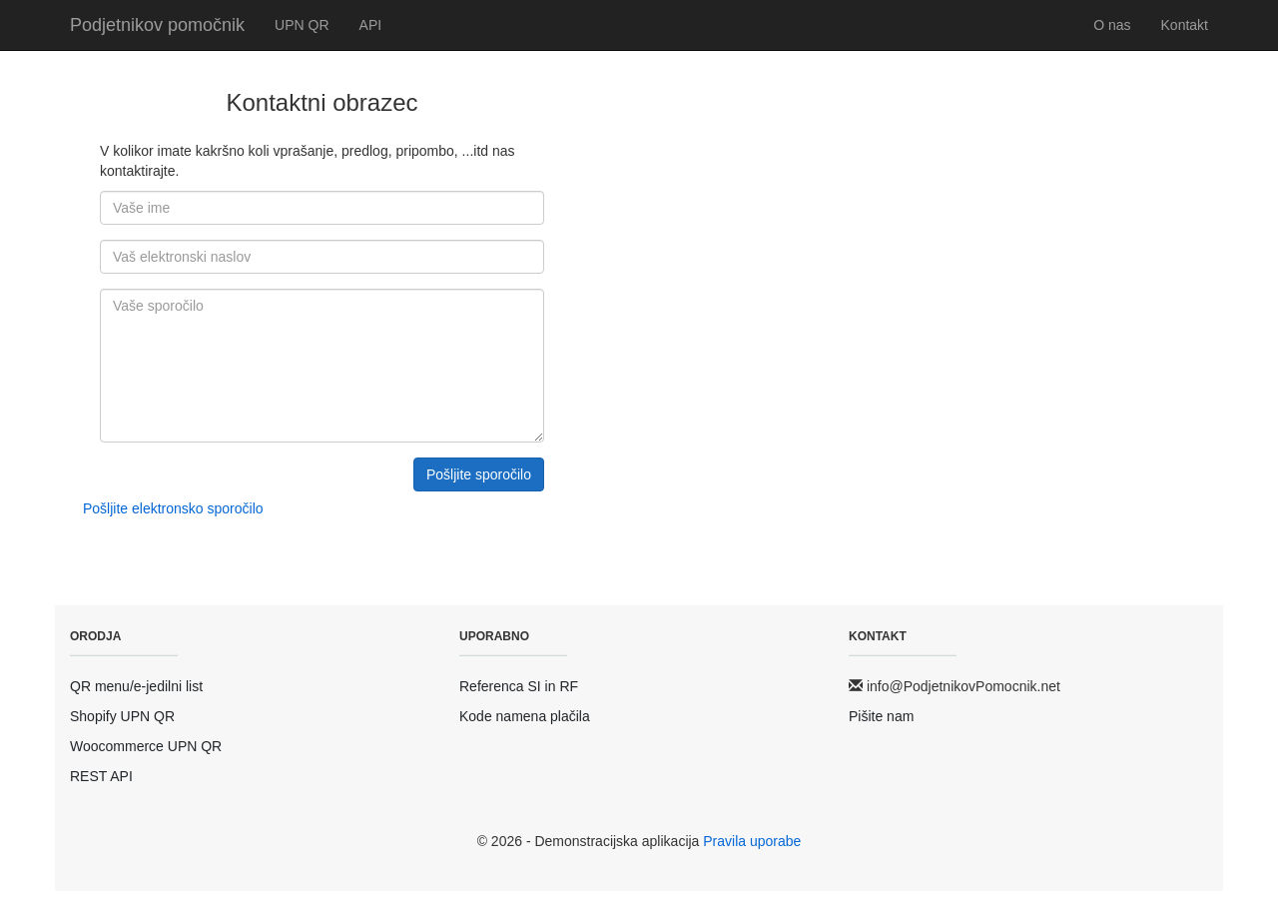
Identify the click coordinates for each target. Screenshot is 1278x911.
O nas (1111, 25)
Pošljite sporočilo (478, 474)
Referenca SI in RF (518, 686)
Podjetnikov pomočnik (157, 25)
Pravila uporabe (752, 841)
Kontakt (1184, 25)
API (370, 25)
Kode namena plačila (524, 716)
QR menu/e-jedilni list (136, 686)
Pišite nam (881, 716)
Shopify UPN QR (122, 716)
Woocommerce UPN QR (146, 746)
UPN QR (301, 25)
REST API (101, 776)
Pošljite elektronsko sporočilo (173, 508)
